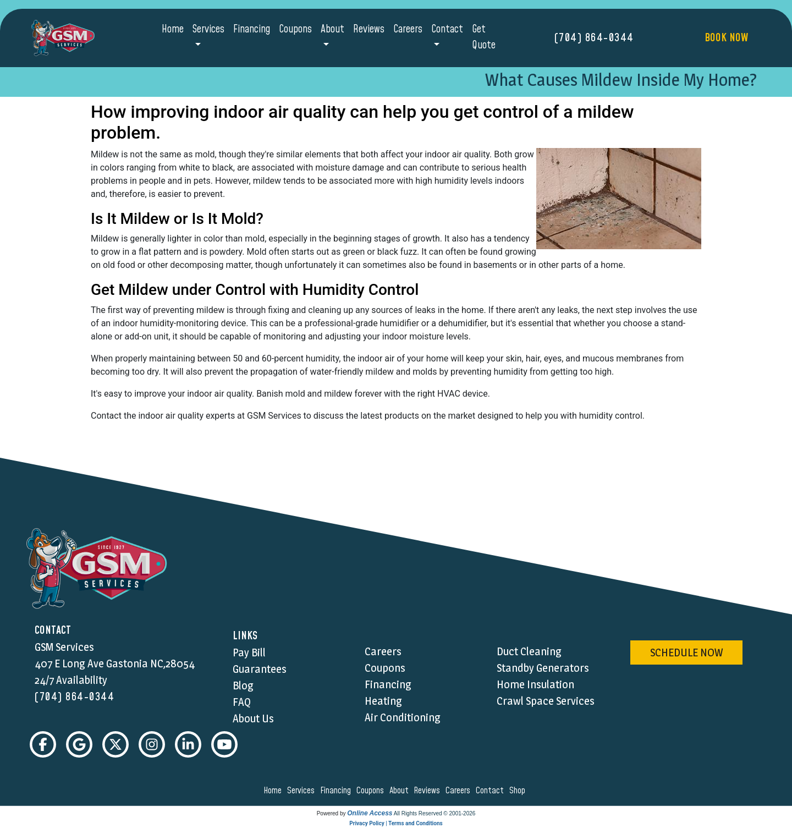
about (400, 791)
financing (337, 791)
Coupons (295, 29)
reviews (428, 791)
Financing (251, 29)
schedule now (686, 652)
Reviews (368, 29)
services (302, 791)
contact (491, 791)
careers (460, 791)
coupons (371, 791)
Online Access (369, 813)
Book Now (726, 38)
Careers (407, 29)
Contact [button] (447, 29)
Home (173, 29)
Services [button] (208, 29)
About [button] (332, 29)
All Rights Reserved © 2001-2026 (435, 813)
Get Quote (484, 37)
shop (519, 791)
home (274, 791)
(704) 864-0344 (594, 38)
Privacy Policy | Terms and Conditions (395, 823)
